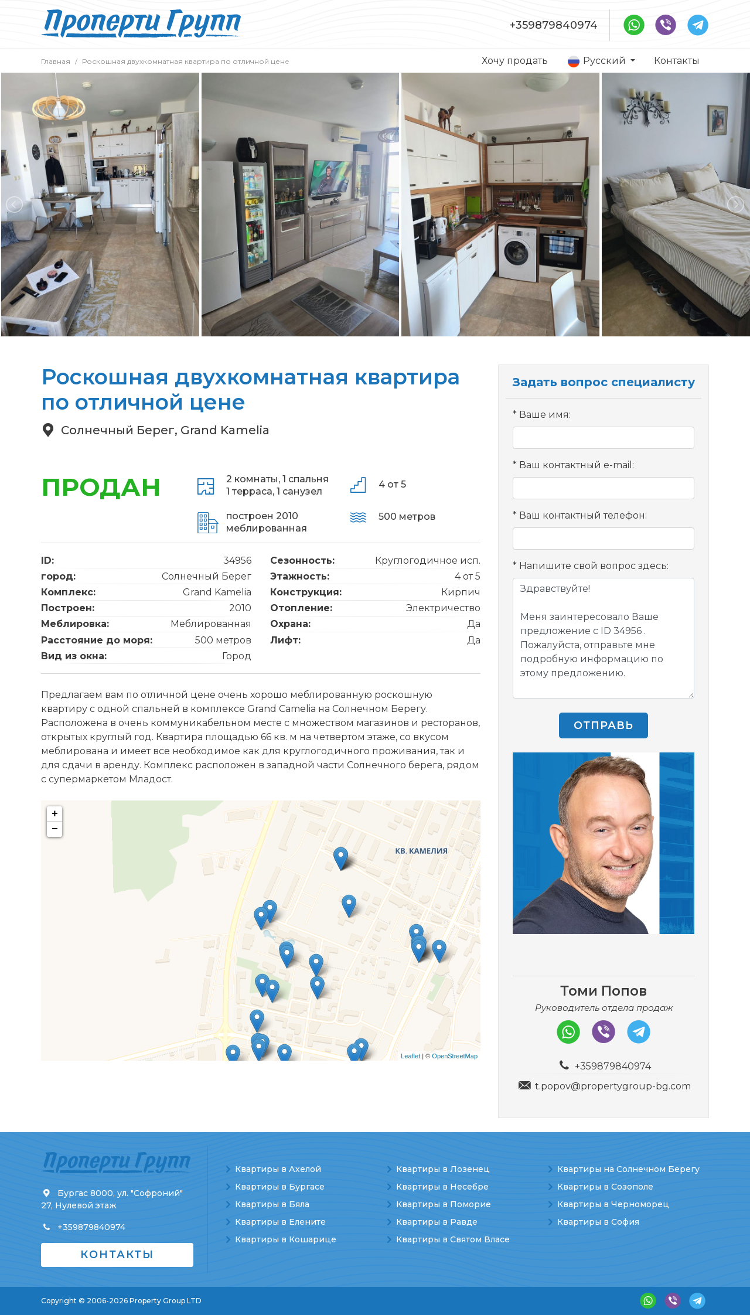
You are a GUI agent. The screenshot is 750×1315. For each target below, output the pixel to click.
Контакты (677, 60)
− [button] (55, 829)
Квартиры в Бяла (272, 1204)
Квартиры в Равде (437, 1222)
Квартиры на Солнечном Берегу (628, 1169)
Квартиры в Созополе (605, 1186)
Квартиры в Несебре (442, 1186)
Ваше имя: (545, 414)
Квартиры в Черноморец (613, 1204)
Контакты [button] (117, 1254)
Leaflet (410, 1056)
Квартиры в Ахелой (278, 1169)
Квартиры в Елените (280, 1222)
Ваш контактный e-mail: (576, 465)
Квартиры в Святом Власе (453, 1239)
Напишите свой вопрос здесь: (594, 565)
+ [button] (55, 814)
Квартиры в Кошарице (285, 1239)
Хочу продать (515, 60)
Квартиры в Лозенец (443, 1169)
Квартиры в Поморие (443, 1204)
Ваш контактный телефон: (583, 515)
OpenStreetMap (455, 1056)
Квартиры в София (598, 1222)
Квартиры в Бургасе (280, 1186)
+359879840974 (554, 25)
